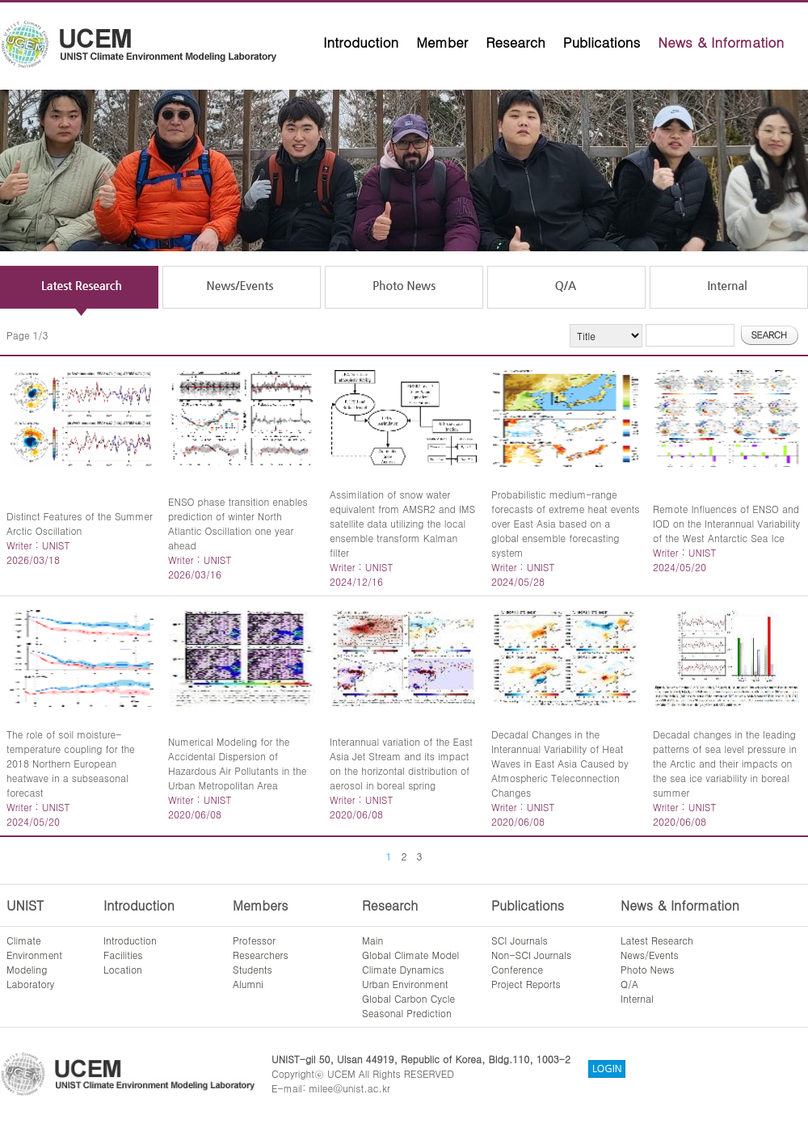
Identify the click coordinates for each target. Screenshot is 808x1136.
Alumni (248, 984)
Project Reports (526, 984)
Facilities (123, 954)
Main (372, 940)
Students (252, 969)
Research (515, 42)
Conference (517, 969)
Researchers (260, 954)
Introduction (360, 42)
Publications (602, 42)
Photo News (648, 969)
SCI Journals (519, 940)
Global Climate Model (410, 954)
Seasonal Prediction (407, 1013)
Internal (637, 998)
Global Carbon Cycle (408, 998)
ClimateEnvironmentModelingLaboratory (34, 962)
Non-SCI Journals (531, 954)
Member (442, 42)
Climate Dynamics (403, 969)
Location (122, 969)
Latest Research (657, 940)
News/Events (650, 954)
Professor (254, 940)
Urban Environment (405, 984)
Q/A (629, 984)
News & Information (721, 42)
